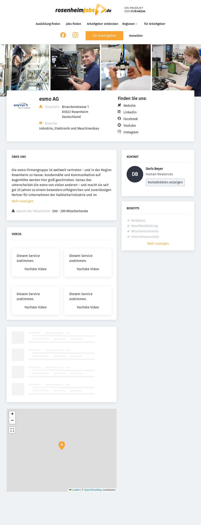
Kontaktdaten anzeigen (165, 182)
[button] (61, 445)
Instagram (130, 132)
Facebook (130, 119)
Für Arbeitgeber (154, 24)
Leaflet (74, 489)
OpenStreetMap (93, 489)
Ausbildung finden (48, 24)
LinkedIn (130, 112)
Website (129, 106)
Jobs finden (73, 24)
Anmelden (136, 36)
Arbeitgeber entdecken (102, 24)
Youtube (129, 126)
